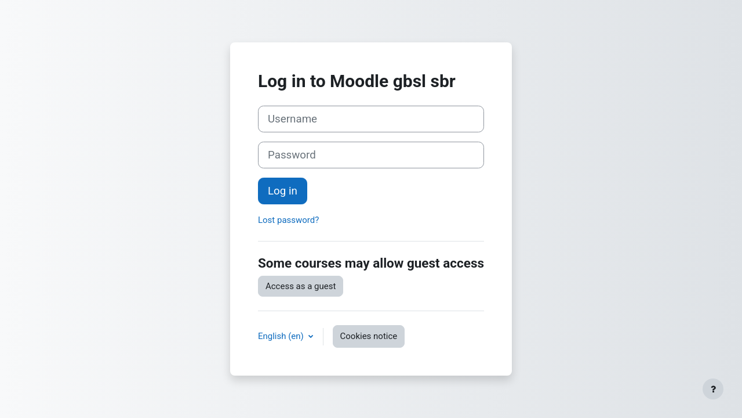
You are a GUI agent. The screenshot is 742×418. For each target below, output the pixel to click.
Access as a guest (300, 286)
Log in (282, 191)
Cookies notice (369, 336)
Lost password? (288, 220)
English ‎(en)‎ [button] (282, 336)
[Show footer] (713, 389)
